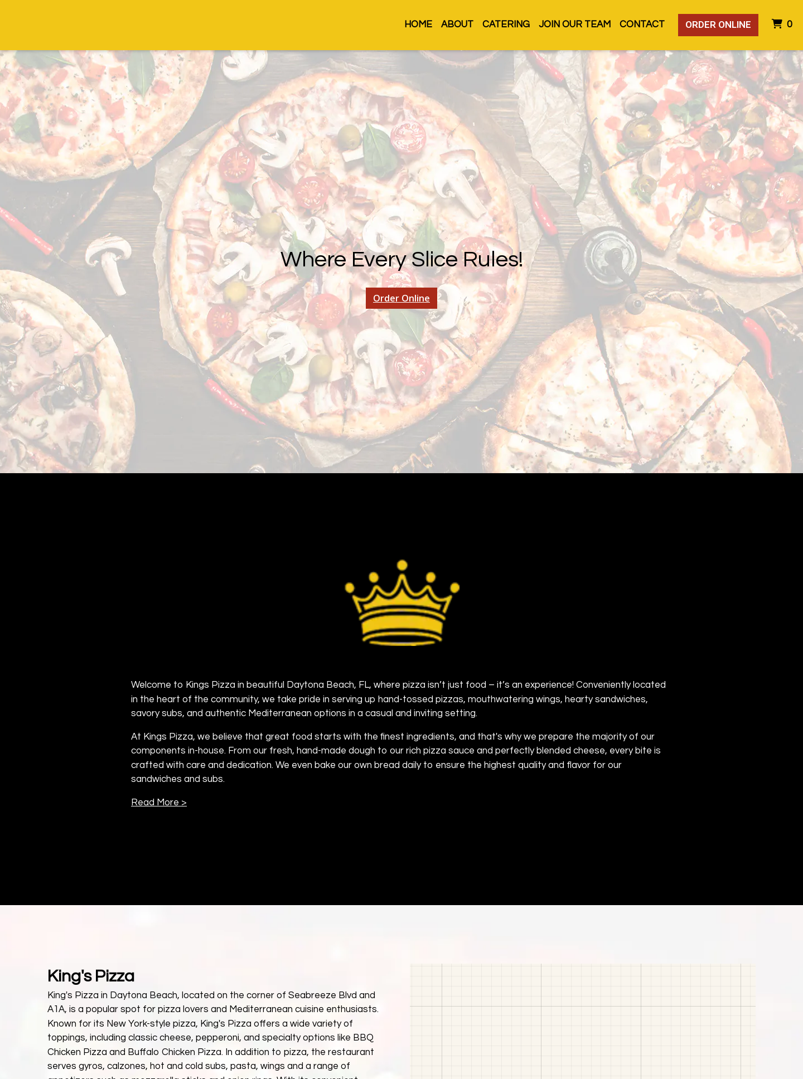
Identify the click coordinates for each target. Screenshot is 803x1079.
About (457, 25)
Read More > (159, 803)
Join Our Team (575, 25)
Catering (506, 25)
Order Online (718, 24)
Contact (642, 25)
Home (418, 25)
